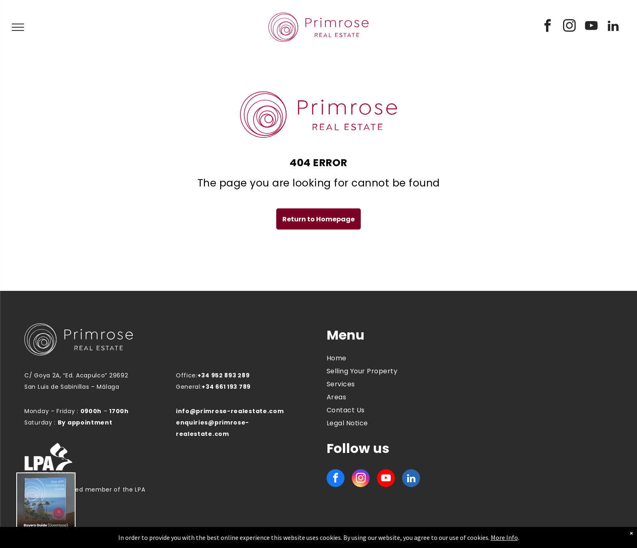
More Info (504, 537)
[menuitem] (389, 358)
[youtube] (591, 27)
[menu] (17, 27)
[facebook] (547, 27)
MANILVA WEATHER (539, 357)
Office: (186, 375)
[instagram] (569, 27)
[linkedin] (613, 27)
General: (189, 387)
